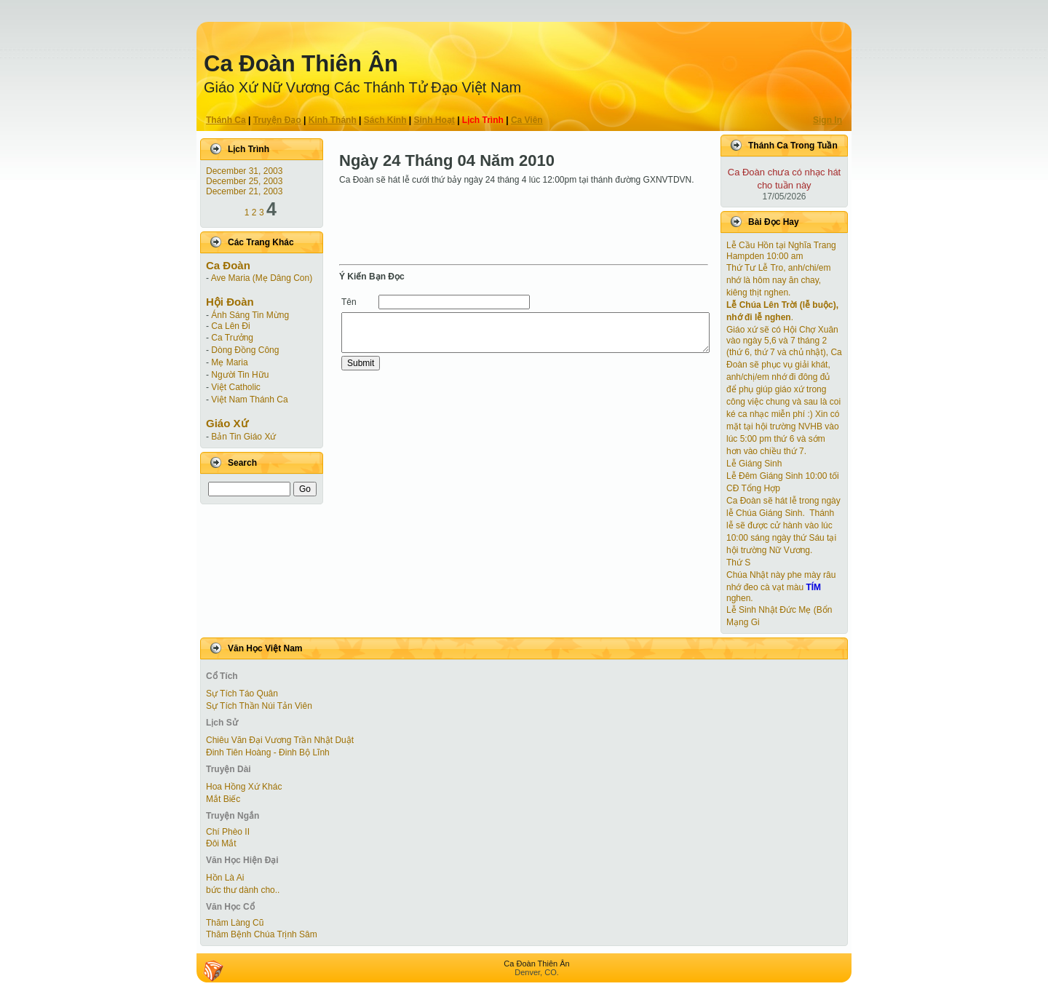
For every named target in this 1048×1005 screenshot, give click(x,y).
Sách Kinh (385, 120)
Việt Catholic (235, 387)
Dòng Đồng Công (245, 350)
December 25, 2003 (244, 181)
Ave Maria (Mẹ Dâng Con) (262, 278)
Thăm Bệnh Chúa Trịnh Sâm (261, 934)
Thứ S (738, 562)
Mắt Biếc (223, 799)
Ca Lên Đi (230, 326)
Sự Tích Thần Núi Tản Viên (259, 706)
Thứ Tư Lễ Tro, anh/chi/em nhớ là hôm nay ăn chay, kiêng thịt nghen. (778, 280)
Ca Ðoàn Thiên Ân (301, 63)
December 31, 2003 (244, 171)
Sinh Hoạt (434, 120)
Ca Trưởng (232, 338)
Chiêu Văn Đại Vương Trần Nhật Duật (280, 740)
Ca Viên (527, 120)
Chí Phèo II (228, 832)
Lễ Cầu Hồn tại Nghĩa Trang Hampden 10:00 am (781, 250)
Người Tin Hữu (240, 375)
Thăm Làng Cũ (234, 923)
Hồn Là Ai (225, 878)
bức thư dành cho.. (242, 890)
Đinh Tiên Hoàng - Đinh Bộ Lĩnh (268, 752)
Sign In (827, 120)
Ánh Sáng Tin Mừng (250, 315)
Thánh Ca (226, 120)
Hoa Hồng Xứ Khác (244, 787)
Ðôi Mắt (221, 843)
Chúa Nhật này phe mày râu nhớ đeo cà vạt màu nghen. (780, 586)
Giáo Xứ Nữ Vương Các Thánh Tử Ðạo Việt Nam (362, 87)
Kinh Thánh (333, 120)
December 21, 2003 (244, 191)
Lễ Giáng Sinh (754, 463)
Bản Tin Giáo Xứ (243, 437)
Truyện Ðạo (277, 120)
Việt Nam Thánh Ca (249, 399)
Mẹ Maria (229, 362)
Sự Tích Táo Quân (242, 693)
